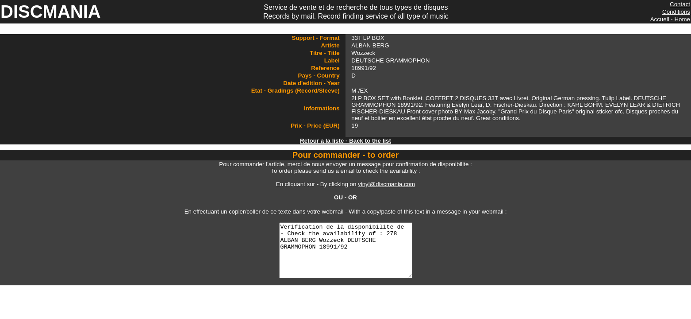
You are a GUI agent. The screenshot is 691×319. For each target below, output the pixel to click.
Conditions (676, 11)
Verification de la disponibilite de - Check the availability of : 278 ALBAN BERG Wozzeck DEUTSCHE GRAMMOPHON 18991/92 (345, 255)
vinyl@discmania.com (386, 184)
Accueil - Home (670, 19)
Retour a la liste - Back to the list (345, 140)
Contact (680, 4)
